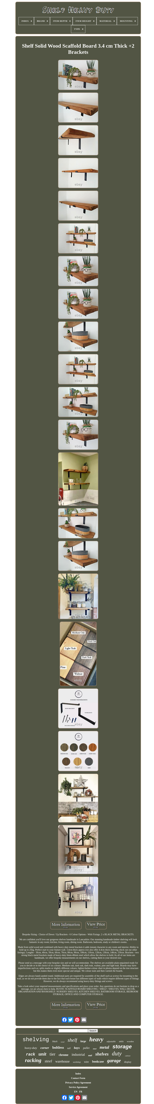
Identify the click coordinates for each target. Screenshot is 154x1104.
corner (44, 1048)
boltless (58, 1047)
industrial (78, 1055)
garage (114, 1060)
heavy (96, 1039)
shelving (35, 1040)
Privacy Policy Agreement (78, 1082)
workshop (77, 1062)
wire (86, 1061)
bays (77, 1048)
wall (90, 1055)
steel (48, 1061)
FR (80, 1091)
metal (104, 1047)
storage (122, 1047)
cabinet (127, 1056)
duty (117, 1053)
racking (33, 1060)
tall (69, 1048)
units (121, 1041)
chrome (63, 1055)
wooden (130, 1041)
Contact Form (78, 1078)
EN (75, 1091)
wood (62, 1042)
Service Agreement (78, 1087)
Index (78, 1073)
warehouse (62, 1061)
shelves (101, 1054)
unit (42, 1054)
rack (30, 1054)
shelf (72, 1040)
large (83, 1041)
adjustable (111, 1041)
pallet (86, 1048)
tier (53, 1054)
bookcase (98, 1061)
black (54, 1041)
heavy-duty (31, 1048)
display (127, 1062)
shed (94, 1049)
